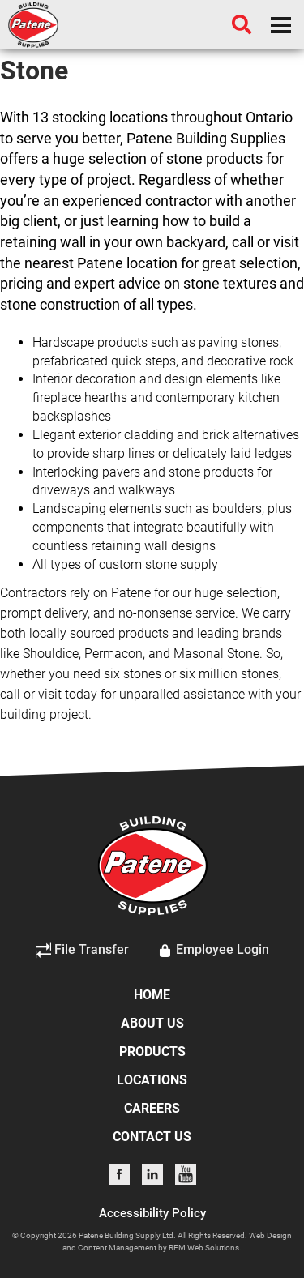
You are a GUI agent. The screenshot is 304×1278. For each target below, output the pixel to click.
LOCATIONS (152, 1080)
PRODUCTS (152, 1051)
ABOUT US (152, 1023)
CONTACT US (152, 1136)
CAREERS (152, 1108)
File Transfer (82, 951)
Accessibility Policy (152, 1213)
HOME (152, 994)
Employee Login (213, 951)
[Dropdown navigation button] (280, 24)
